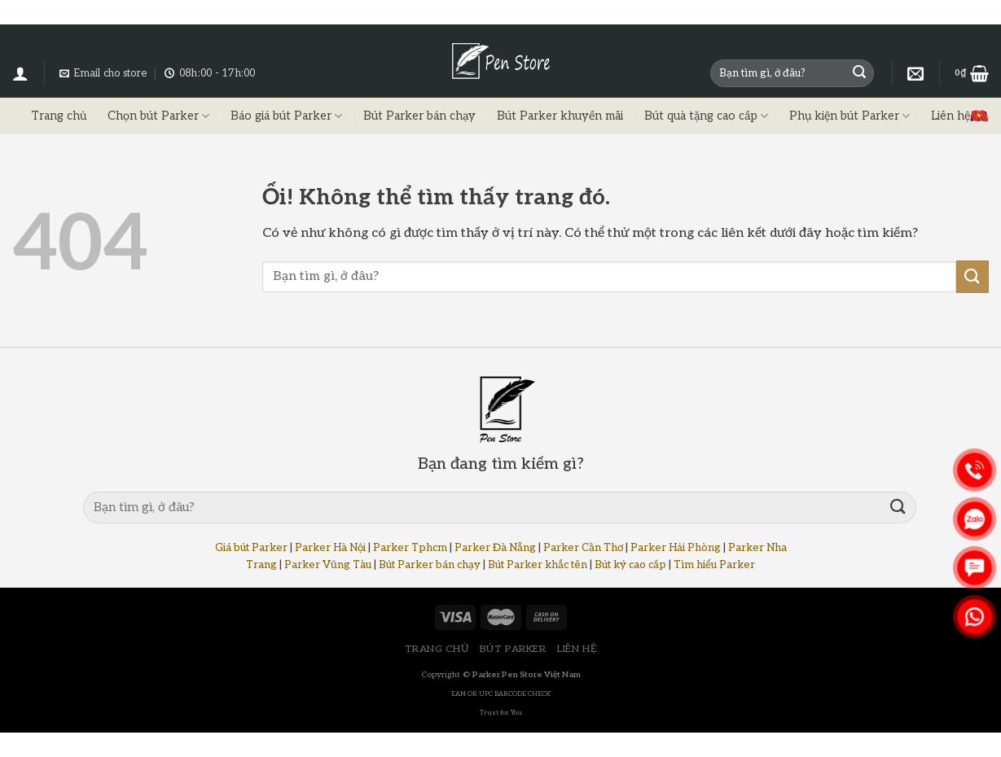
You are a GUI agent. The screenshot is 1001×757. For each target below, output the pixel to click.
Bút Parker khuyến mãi (560, 116)
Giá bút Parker (251, 547)
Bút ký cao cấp (630, 564)
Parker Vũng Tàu (327, 564)
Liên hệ (950, 116)
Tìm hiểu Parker (714, 564)
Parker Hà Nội (330, 547)
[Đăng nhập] (20, 73)
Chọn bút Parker (158, 116)
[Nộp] (859, 73)
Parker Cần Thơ (583, 547)
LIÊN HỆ (576, 649)
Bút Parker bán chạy (419, 116)
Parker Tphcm (410, 547)
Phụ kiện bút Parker (849, 116)
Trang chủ (58, 116)
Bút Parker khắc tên (537, 564)
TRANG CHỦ (437, 649)
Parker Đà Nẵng (495, 547)
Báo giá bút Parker (286, 116)
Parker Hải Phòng (675, 547)
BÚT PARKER (513, 649)
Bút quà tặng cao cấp (706, 116)
